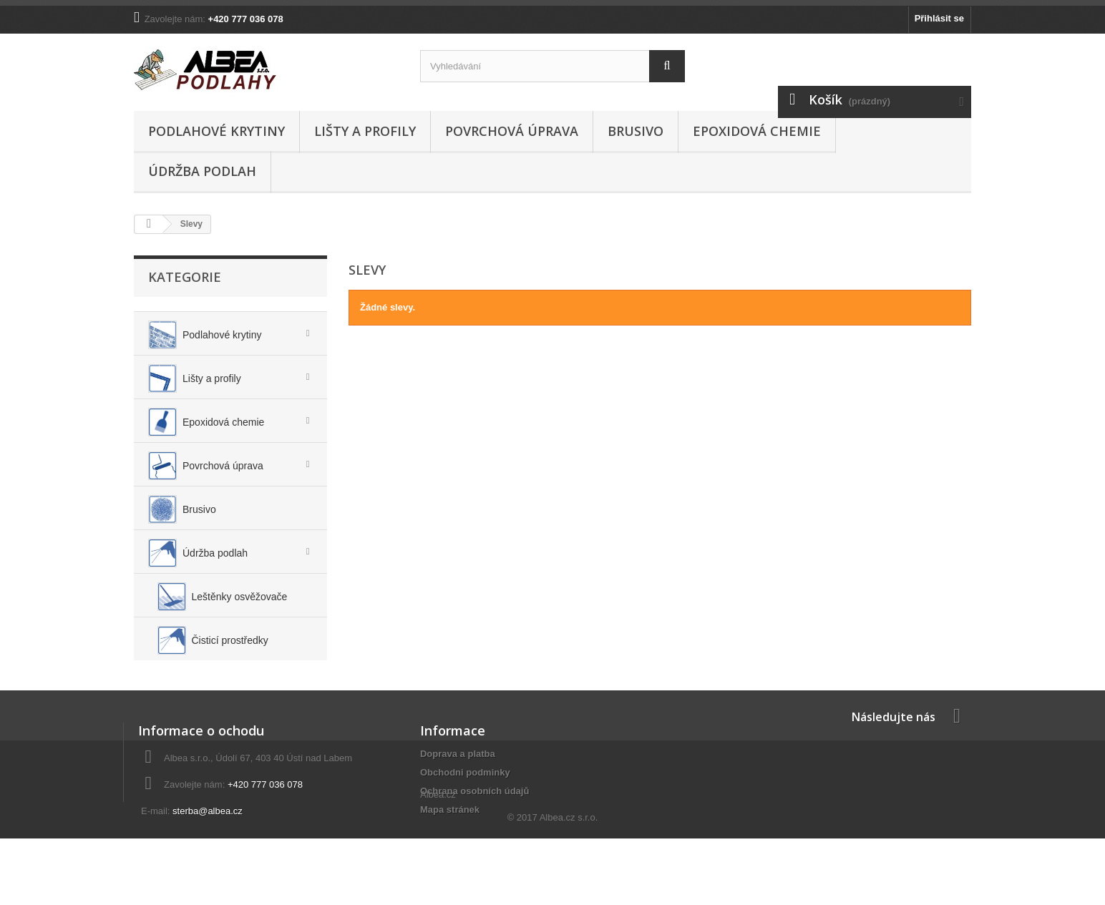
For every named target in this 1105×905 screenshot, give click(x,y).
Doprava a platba (457, 781)
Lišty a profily (365, 131)
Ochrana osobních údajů (474, 818)
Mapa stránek (450, 836)
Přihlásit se (939, 18)
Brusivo (635, 131)
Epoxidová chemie (757, 131)
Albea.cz (438, 861)
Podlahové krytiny (216, 131)
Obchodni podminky (465, 799)
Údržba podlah (202, 171)
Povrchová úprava (511, 131)
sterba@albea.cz (207, 838)
